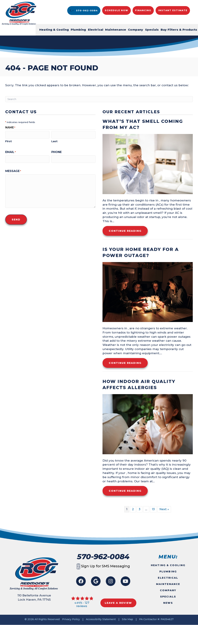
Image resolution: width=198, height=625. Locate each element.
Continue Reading (128, 230)
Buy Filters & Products (179, 29)
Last (54, 140)
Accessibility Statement (101, 619)
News (168, 602)
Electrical (95, 29)
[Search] (99, 99)
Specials (152, 29)
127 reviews (82, 604)
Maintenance (115, 29)
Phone (56, 151)
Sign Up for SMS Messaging (103, 566)
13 (153, 509)
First (8, 140)
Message (13, 169)
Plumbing (78, 29)
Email (10, 151)
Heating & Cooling (54, 29)
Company (135, 29)
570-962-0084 (103, 556)
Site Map (127, 619)
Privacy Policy (71, 619)
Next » (164, 509)
